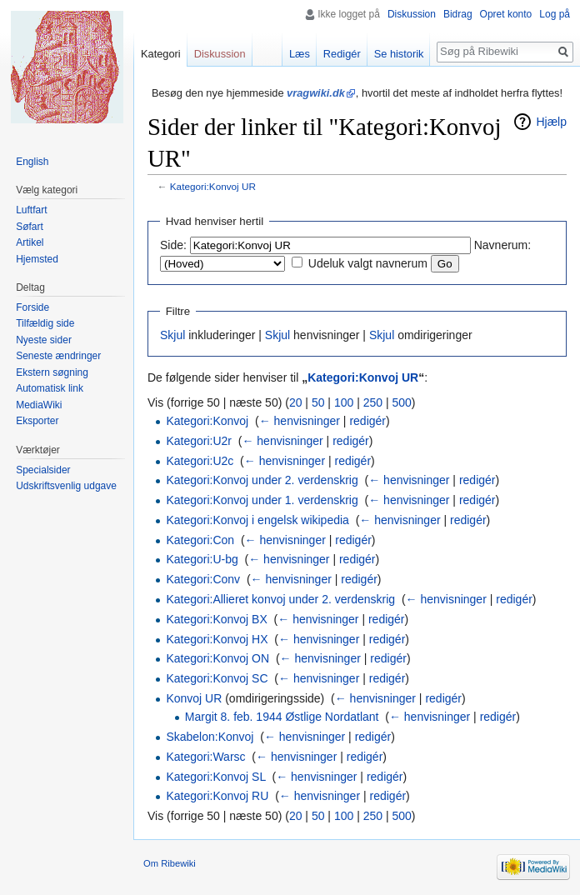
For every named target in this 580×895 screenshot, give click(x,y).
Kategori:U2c (199, 461)
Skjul (172, 335)
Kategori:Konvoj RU (217, 795)
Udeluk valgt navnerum (368, 263)
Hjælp (551, 121)
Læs (299, 54)
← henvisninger (299, 421)
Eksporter (37, 421)
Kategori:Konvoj (207, 421)
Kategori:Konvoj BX (216, 619)
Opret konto (506, 14)
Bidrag (457, 14)
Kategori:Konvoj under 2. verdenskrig (262, 480)
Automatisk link (49, 388)
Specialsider (43, 470)
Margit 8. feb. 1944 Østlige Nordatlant (282, 716)
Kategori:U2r (199, 441)
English (32, 162)
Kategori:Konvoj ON (217, 658)
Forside (32, 307)
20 (295, 402)
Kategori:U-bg (202, 559)
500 (401, 402)
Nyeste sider (44, 340)
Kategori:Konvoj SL (215, 776)
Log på (554, 14)
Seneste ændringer (58, 356)
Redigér (342, 54)
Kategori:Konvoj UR (213, 186)
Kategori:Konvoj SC (217, 678)
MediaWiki (39, 405)
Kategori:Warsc (205, 756)
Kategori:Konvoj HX (217, 639)
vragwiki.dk (316, 93)
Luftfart (31, 210)
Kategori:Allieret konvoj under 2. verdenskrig (280, 599)
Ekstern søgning (52, 372)
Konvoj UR (194, 698)
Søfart (29, 226)
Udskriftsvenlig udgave (66, 486)
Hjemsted (37, 259)
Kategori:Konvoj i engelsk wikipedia (257, 520)
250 (372, 402)
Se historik (399, 54)
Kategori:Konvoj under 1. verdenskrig (262, 500)
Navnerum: (502, 245)
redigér (367, 421)
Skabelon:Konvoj (209, 736)
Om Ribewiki (169, 863)
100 (343, 402)
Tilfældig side (45, 323)
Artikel (29, 242)
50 (318, 402)
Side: (173, 245)
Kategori (161, 54)
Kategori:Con (200, 540)
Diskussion (412, 14)
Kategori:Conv (203, 579)
